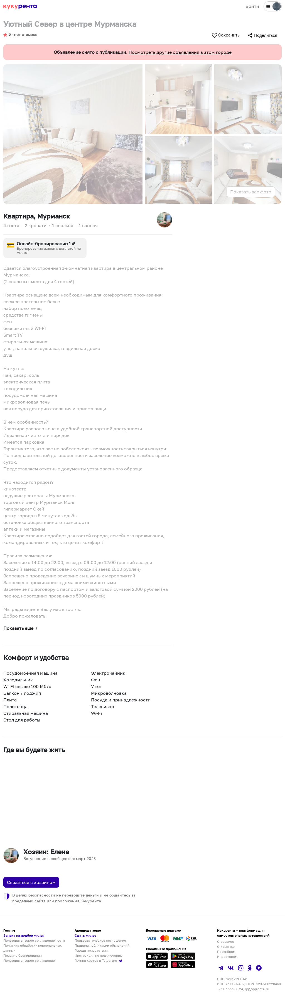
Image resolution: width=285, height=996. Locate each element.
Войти (252, 6)
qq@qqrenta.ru (257, 989)
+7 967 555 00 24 (230, 989)
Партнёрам (226, 951)
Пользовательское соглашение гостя (34, 940)
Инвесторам (227, 956)
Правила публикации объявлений (102, 945)
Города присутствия (91, 950)
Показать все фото (250, 192)
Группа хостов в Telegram (99, 960)
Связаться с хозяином (31, 882)
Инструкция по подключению (98, 955)
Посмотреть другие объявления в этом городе (180, 52)
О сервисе (225, 941)
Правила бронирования (22, 955)
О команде (226, 946)
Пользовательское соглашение (29, 960)
